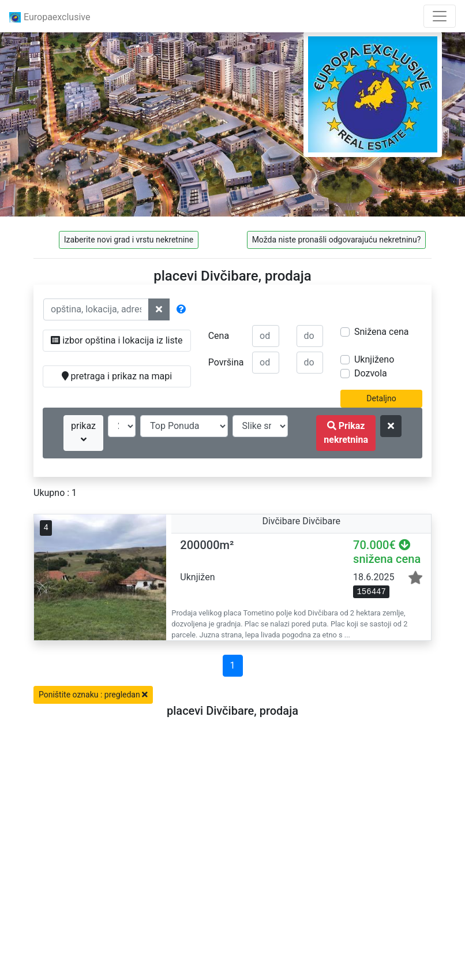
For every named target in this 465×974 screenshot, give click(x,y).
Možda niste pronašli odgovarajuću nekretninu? (336, 239)
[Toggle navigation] (439, 16)
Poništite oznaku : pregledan (93, 694)
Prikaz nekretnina (346, 432)
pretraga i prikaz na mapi (117, 376)
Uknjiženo (374, 359)
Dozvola (370, 373)
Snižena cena (381, 331)
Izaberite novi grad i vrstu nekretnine (128, 239)
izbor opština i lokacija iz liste (116, 340)
